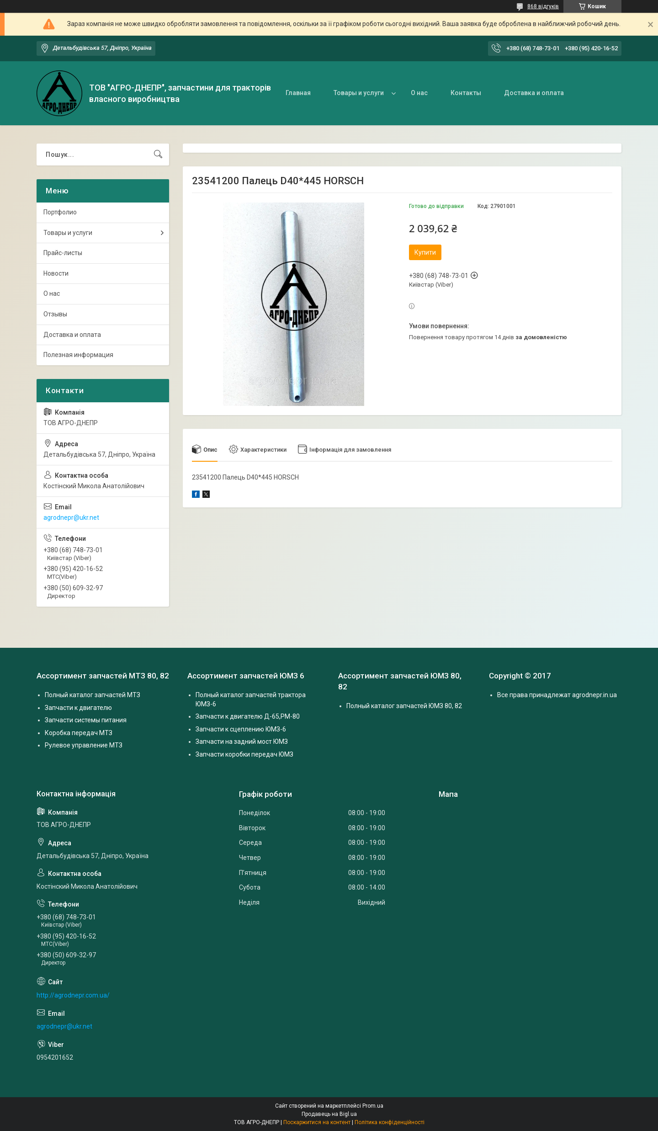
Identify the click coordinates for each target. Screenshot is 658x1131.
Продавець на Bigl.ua (329, 1114)
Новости (56, 273)
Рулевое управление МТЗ (83, 745)
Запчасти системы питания (86, 720)
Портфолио (60, 212)
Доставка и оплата (534, 92)
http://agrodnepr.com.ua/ (73, 995)
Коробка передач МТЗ (78, 732)
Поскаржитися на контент (316, 1122)
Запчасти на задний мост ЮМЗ (242, 741)
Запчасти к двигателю (78, 707)
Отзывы (55, 314)
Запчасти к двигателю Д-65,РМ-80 (248, 716)
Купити (425, 252)
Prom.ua (372, 1106)
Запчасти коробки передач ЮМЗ (244, 754)
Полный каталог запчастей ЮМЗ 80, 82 (404, 706)
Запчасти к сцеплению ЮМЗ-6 (241, 729)
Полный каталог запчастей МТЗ (92, 695)
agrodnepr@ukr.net (71, 517)
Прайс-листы (62, 252)
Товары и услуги (359, 92)
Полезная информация (78, 354)
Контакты (466, 92)
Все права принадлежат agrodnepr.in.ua (557, 695)
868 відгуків (543, 6)
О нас (419, 92)
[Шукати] (158, 154)
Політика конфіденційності (390, 1122)
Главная (298, 92)
